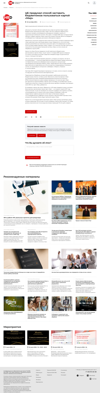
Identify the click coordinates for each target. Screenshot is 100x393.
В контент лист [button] (31, 111)
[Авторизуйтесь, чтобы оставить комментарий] (49, 150)
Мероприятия (93, 30)
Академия (94, 42)
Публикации (93, 21)
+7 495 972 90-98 (90, 372)
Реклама (94, 40)
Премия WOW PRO (92, 35)
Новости (94, 18)
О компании (64, 370)
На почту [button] (41, 135)
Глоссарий (63, 375)
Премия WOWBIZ (92, 37)
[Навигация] (4, 2)
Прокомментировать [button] (33, 157)
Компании (93, 25)
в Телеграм (32, 135)
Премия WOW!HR (92, 32)
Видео (95, 23)
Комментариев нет (64, 22)
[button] (93, 3)
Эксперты (94, 28)
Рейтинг (94, 44)
